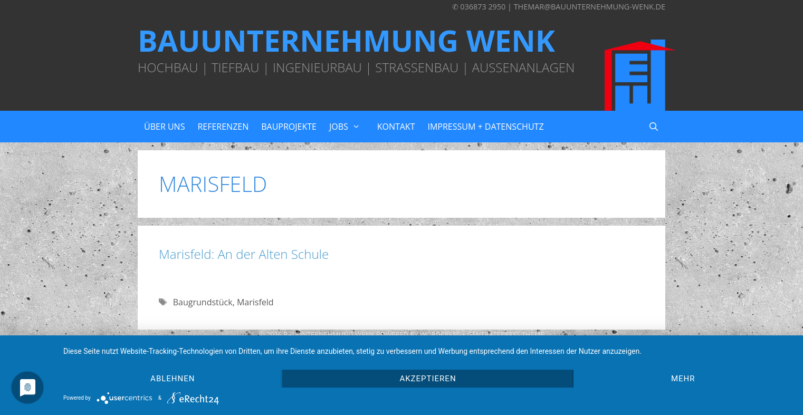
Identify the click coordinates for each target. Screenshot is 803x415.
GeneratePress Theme (505, 334)
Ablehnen (172, 378)
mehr (683, 378)
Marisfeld (255, 302)
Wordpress (440, 334)
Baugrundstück (203, 302)
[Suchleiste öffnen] (653, 126)
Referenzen (222, 126)
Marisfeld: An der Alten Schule (244, 254)
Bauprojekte (289, 126)
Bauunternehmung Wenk (346, 40)
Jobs (350, 126)
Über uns (164, 126)
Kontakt (396, 126)
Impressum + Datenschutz (485, 126)
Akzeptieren (427, 378)
